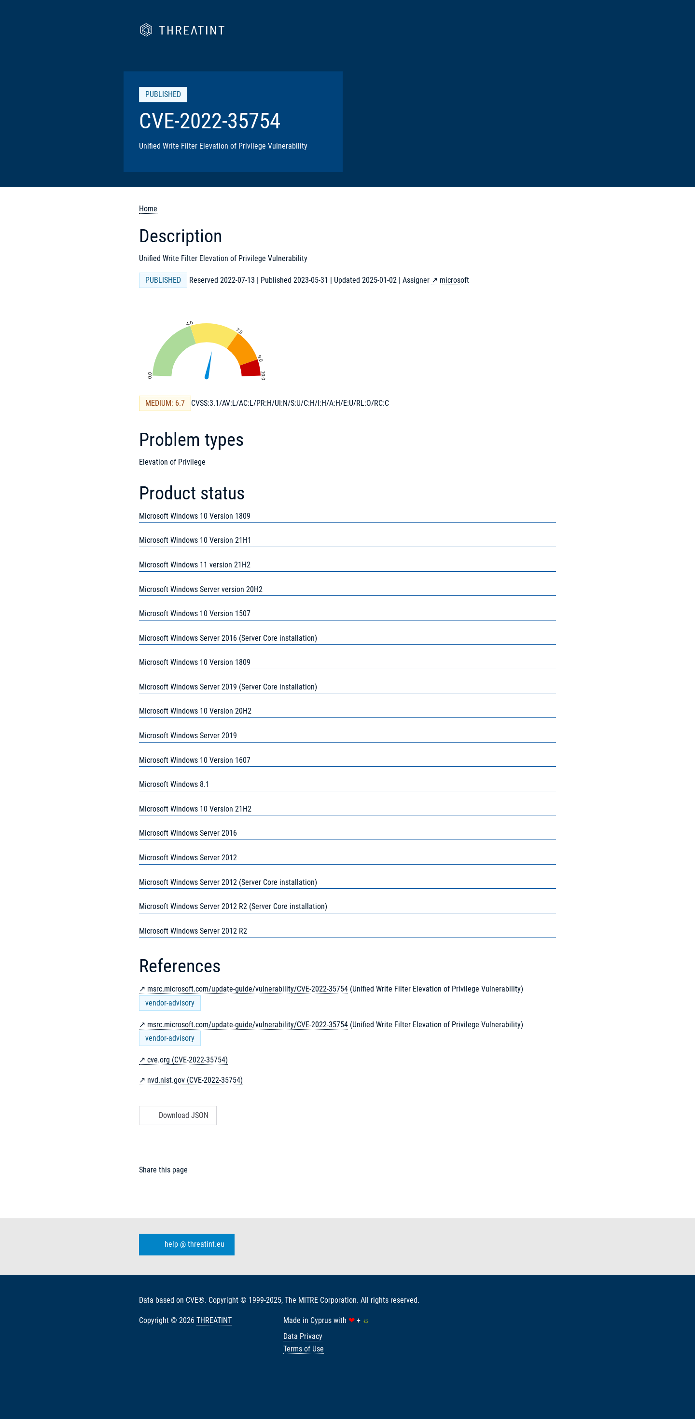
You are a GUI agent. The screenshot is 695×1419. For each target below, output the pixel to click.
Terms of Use (303, 1348)
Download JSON (176, 1115)
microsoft (454, 280)
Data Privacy (302, 1336)
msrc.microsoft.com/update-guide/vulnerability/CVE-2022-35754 (247, 988)
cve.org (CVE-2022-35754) (187, 1059)
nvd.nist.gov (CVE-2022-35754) (195, 1080)
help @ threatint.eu (184, 1245)
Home (148, 208)
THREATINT (214, 1320)
